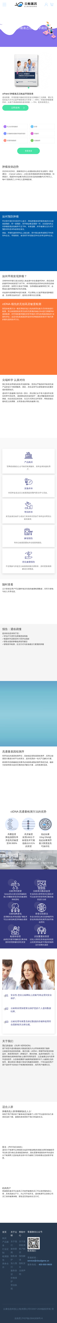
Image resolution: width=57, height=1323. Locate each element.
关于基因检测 (22, 1243)
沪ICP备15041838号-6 (32, 1318)
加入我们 (14, 1265)
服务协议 (14, 1272)
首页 (4, 1232)
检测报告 (5, 1258)
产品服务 (5, 1244)
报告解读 (22, 1258)
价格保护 (14, 1280)
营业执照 (14, 1287)
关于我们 (14, 1243)
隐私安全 (22, 1265)
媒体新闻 (14, 1251)
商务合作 (5, 1265)
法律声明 (22, 1272)
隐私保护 (14, 1258)
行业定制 (5, 1251)
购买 (4, 1238)
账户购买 (22, 1251)
